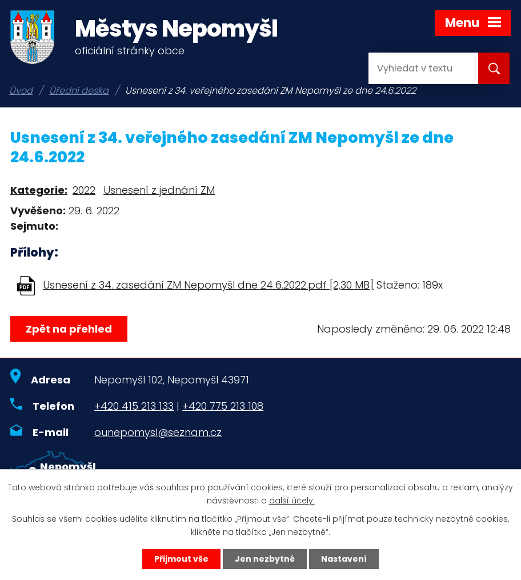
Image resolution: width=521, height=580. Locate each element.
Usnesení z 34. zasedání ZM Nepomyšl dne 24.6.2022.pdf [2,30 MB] (208, 285)
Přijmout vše (181, 559)
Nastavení (344, 559)
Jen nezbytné (265, 559)
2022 (84, 190)
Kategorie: (38, 190)
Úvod (21, 90)
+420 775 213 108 (222, 406)
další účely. (292, 500)
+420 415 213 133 (134, 406)
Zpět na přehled (69, 329)
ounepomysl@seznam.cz (158, 432)
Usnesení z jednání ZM (159, 190)
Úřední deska (79, 90)
